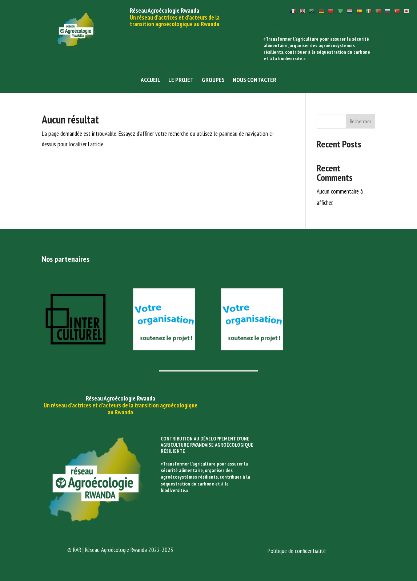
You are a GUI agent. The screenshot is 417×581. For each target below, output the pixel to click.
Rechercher (360, 121)
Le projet (181, 80)
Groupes (213, 80)
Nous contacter (254, 80)
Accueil (150, 80)
